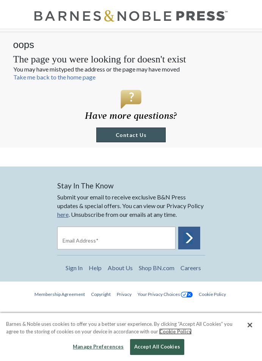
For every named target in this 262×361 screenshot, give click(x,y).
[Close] (250, 325)
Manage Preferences (98, 347)
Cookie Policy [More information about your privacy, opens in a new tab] (175, 331)
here (63, 214)
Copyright (101, 294)
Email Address (81, 240)
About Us (120, 267)
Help (95, 267)
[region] (131, 337)
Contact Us (131, 135)
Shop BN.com (156, 267)
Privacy (124, 294)
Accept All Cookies (157, 347)
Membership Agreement (60, 294)
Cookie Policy (212, 294)
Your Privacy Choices (165, 294)
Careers (190, 267)
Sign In (74, 267)
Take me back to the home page (54, 77)
